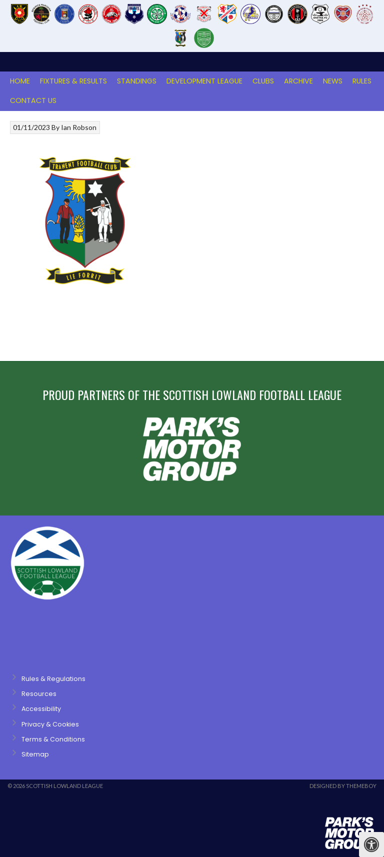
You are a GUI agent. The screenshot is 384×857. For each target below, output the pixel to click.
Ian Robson (78, 127)
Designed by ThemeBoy (343, 785)
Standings (136, 81)
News (332, 81)
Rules (362, 81)
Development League (204, 81)
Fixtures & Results (73, 81)
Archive (298, 81)
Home (20, 81)
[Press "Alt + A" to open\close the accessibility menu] (371, 844)
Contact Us (33, 101)
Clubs (263, 81)
